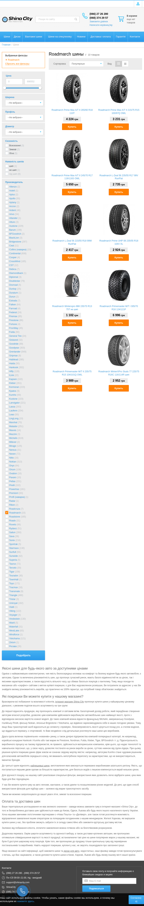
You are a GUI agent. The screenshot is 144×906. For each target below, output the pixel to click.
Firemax (13, 316)
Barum (12, 230)
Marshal (13, 422)
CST (11, 265)
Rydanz (13, 528)
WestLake (14, 630)
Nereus (12, 450)
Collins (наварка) (17, 249)
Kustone (13, 399)
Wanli (12, 622)
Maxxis (12, 430)
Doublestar (14, 281)
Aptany (12, 202)
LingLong (13, 418)
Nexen (12, 454)
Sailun (12, 532)
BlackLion (14, 237)
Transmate (14, 591)
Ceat (11, 245)
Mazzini (13, 434)
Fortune (13, 324)
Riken (12, 505)
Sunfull (12, 552)
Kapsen (13, 379)
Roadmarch (15, 512)
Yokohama (14, 638)
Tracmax (13, 587)
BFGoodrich (15, 234)
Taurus (12, 564)
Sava (11, 536)
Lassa (12, 406)
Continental (15, 253)
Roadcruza (14, 509)
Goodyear (14, 347)
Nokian (12, 461)
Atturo (12, 222)
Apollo (12, 198)
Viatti (11, 607)
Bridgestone (15, 241)
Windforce (14, 634)
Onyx (11, 465)
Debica (12, 269)
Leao (11, 414)
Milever (12, 442)
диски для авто (71, 851)
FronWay (13, 328)
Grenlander (14, 351)
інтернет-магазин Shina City (69, 701)
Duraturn (13, 292)
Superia (13, 560)
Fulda (12, 332)
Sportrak (13, 544)
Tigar (11, 571)
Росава (13, 646)
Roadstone (14, 516)
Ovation (13, 473)
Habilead (13, 359)
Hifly (11, 371)
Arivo (11, 214)
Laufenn (13, 410)
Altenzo (13, 186)
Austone (13, 226)
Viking (12, 611)
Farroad (13, 308)
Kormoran (14, 387)
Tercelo (12, 567)
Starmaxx (14, 548)
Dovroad (13, 285)
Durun (12, 296)
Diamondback (16, 273)
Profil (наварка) (17, 497)
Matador (13, 426)
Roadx (12, 520)
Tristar (12, 599)
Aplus (12, 194)
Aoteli (12, 190)
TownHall (13, 579)
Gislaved (13, 340)
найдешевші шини (40, 765)
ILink (11, 375)
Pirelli (12, 485)
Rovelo (12, 524)
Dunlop (12, 289)
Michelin (13, 438)
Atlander (13, 218)
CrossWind (14, 261)
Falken (12, 304)
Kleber (12, 383)
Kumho (12, 395)
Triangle (13, 595)
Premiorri (13, 493)
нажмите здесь (25, 901)
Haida (12, 363)
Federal (13, 312)
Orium (12, 469)
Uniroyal (13, 603)
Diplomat (13, 277)
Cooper (12, 257)
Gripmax (13, 355)
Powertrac (14, 489)
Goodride (13, 344)
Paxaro (12, 477)
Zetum (12, 642)
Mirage (12, 446)
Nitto (11, 457)
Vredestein (14, 619)
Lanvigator (14, 402)
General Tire (15, 336)
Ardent (12, 210)
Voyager (13, 615)
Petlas (12, 481)
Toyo (11, 583)
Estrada (13, 300)
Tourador (13, 575)
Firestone (14, 320)
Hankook (13, 367)
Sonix (12, 540)
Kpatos (12, 391)
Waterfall (13, 626)
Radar (12, 501)
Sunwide (13, 556)
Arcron (12, 206)
